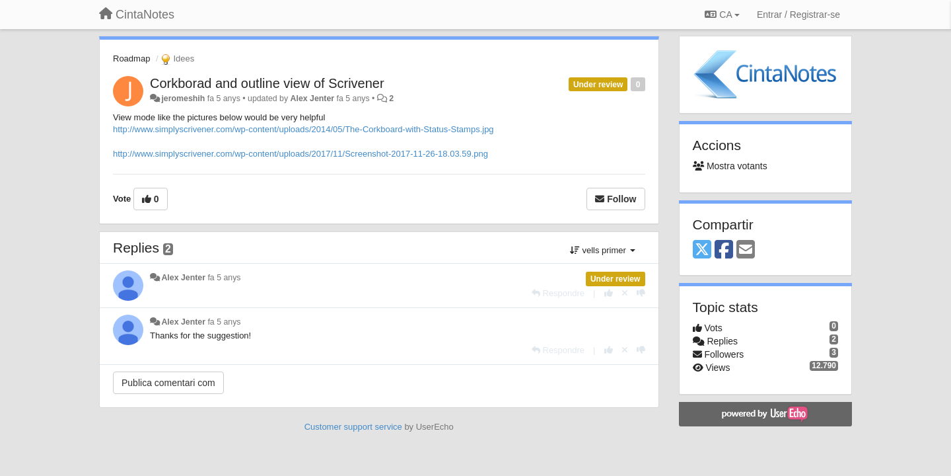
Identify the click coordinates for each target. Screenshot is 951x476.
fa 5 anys (223, 277)
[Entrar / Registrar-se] (798, 14)
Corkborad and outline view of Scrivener (267, 83)
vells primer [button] (602, 250)
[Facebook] (724, 250)
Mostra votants (730, 166)
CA (722, 14)
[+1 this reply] (608, 293)
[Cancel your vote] (624, 293)
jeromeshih (183, 98)
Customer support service (353, 427)
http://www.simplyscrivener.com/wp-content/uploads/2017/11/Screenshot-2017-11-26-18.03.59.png (300, 154)
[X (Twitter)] (702, 250)
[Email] (745, 250)
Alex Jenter (313, 98)
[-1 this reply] (641, 293)
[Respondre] (558, 293)
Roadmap (131, 58)
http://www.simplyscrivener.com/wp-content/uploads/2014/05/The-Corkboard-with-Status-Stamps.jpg (303, 129)
